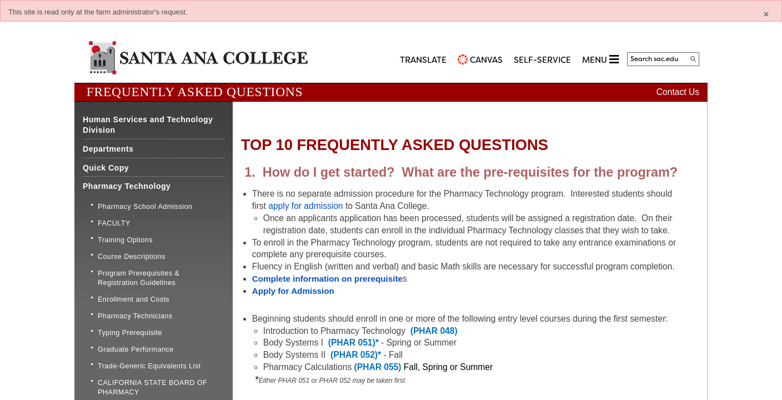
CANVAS (486, 60)
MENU (600, 59)
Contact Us (677, 92)
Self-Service (542, 60)
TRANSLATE (423, 60)
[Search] (693, 59)
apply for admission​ (305, 206)
